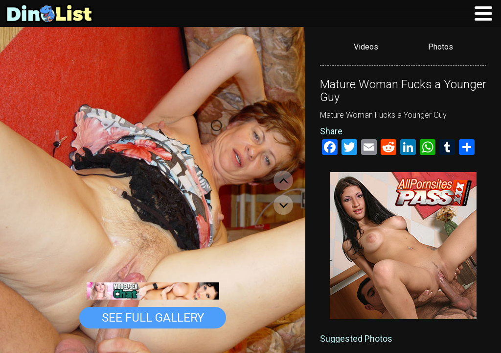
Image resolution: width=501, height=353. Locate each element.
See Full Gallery (153, 318)
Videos (366, 46)
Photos (440, 46)
